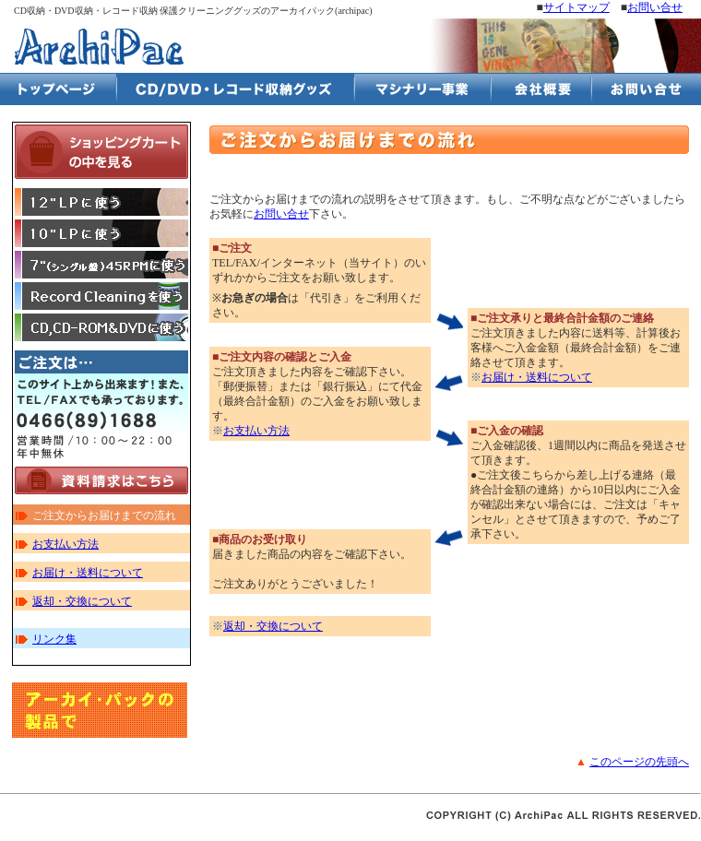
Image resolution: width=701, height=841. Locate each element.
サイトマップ (576, 7)
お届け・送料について (87, 572)
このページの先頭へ (639, 761)
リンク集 (54, 639)
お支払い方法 (65, 544)
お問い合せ (655, 7)
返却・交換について (82, 601)
